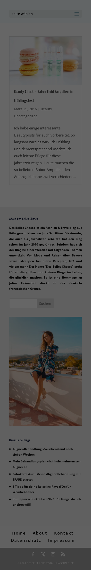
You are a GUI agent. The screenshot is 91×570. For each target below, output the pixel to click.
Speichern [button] (45, 156)
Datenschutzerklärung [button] (48, 185)
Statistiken (64, 117)
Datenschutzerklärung (22, 96)
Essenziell (22, 117)
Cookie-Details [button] (21, 185)
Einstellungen (40, 101)
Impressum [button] (73, 185)
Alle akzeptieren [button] (45, 142)
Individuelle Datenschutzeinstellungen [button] (45, 173)
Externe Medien (44, 124)
